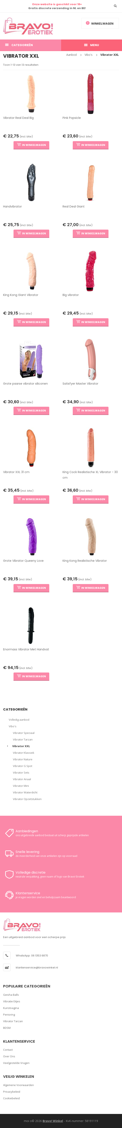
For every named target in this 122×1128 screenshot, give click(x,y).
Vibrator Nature (22, 759)
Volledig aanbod (19, 719)
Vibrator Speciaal (24, 733)
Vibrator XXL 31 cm (16, 472)
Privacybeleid (11, 1091)
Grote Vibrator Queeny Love (23, 561)
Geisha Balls (11, 995)
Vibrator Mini (21, 786)
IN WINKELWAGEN (31, 145)
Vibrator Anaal (22, 779)
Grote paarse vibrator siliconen (25, 384)
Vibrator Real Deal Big (18, 118)
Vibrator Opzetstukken (27, 799)
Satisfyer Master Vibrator (80, 384)
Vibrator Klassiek (23, 753)
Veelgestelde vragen (16, 1063)
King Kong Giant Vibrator (20, 295)
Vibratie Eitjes (11, 1001)
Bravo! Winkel (53, 1121)
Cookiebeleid (11, 1098)
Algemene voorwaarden (18, 1085)
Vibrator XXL (109, 55)
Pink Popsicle (72, 118)
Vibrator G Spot (22, 766)
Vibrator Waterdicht (25, 792)
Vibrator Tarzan (23, 739)
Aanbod (71, 55)
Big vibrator (71, 295)
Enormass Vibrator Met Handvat (26, 649)
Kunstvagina (11, 1008)
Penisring (9, 1014)
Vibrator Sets (21, 772)
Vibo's (88, 55)
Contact (8, 1050)
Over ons (9, 1056)
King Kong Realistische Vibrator (85, 561)
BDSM (7, 1028)
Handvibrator (12, 206)
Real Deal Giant (74, 206)
